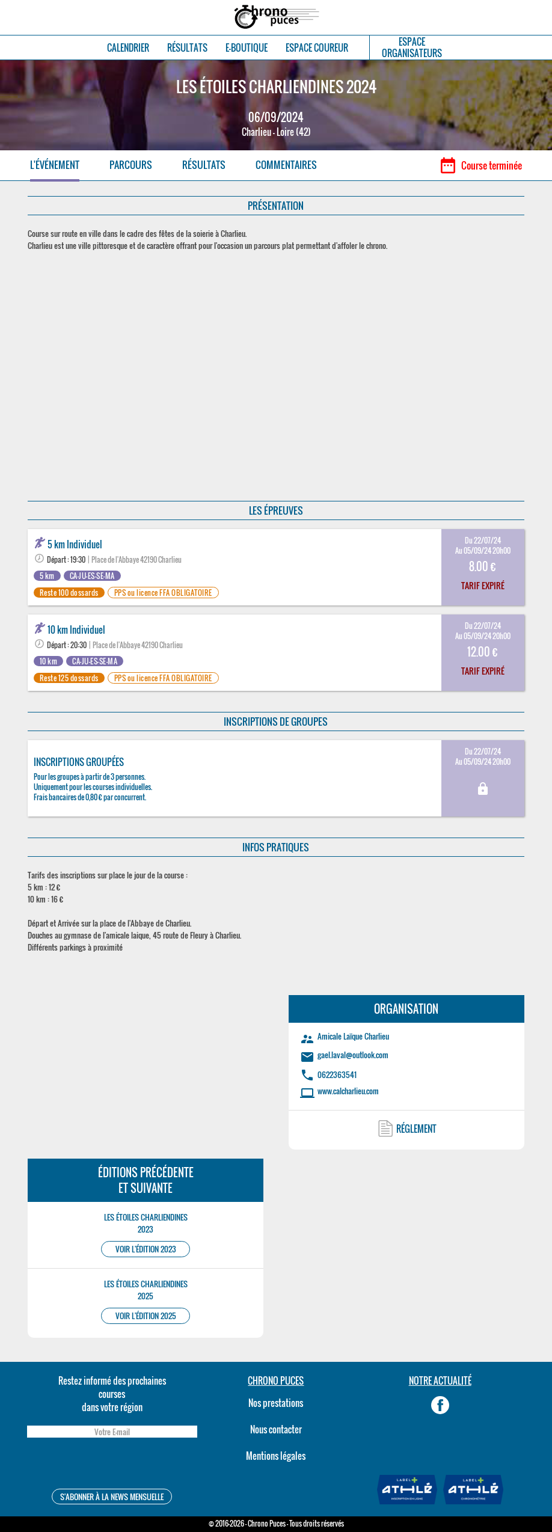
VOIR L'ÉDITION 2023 (145, 1249)
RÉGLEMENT (416, 1128)
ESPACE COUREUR (317, 48)
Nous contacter (276, 1429)
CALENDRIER (128, 48)
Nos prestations (275, 1402)
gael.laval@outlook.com (352, 1054)
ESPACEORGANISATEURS (412, 47)
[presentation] (112, 1465)
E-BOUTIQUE (246, 48)
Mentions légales (275, 1455)
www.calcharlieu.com (348, 1090)
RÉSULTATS (187, 48)
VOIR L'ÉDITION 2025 (145, 1316)
